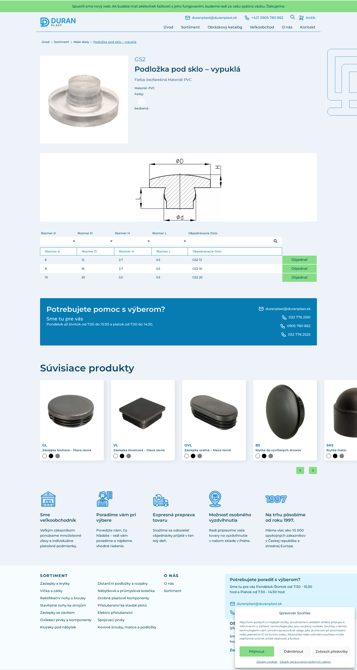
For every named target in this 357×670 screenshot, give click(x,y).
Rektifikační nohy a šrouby (63, 599)
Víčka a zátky (51, 591)
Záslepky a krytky (55, 584)
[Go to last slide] (300, 471)
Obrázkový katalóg (225, 27)
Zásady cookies (266, 661)
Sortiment (190, 27)
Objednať (299, 259)
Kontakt (307, 27)
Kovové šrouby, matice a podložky (127, 628)
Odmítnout (293, 651)
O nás (287, 27)
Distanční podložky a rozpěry (123, 584)
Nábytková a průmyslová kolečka (126, 591)
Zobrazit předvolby (332, 651)
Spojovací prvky (111, 620)
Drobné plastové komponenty (123, 599)
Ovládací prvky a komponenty (65, 620)
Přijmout (256, 651)
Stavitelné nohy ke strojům (63, 606)
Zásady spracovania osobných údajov (305, 661)
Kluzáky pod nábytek (58, 628)
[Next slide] (313, 471)
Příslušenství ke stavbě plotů (122, 606)
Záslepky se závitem (57, 613)
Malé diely (81, 42)
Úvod (168, 27)
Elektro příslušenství (115, 613)
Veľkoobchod (262, 27)
